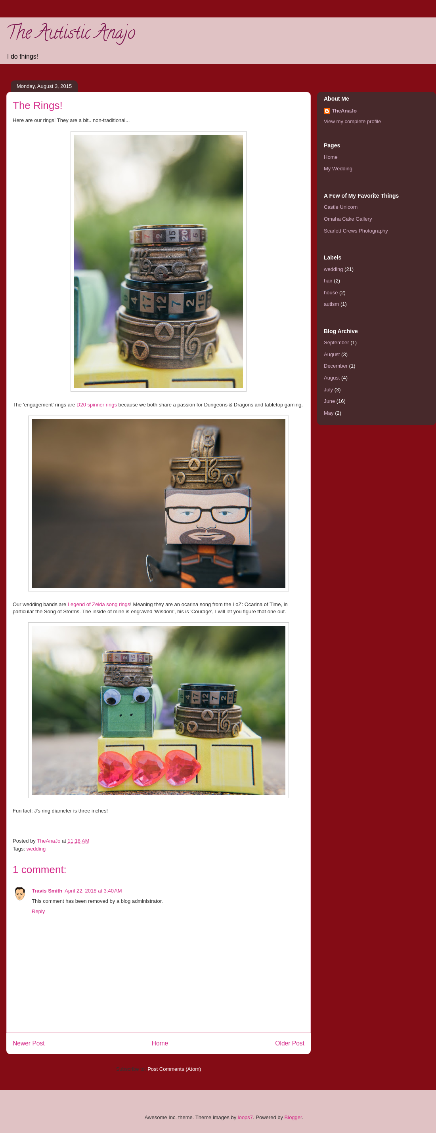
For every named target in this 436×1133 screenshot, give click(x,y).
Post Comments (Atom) (174, 1069)
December (336, 366)
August (332, 354)
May (329, 413)
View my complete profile (352, 121)
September (336, 342)
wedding (36, 849)
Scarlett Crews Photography (356, 231)
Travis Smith (47, 891)
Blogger (293, 1117)
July (328, 390)
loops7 (245, 1117)
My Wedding (338, 169)
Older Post (289, 1043)
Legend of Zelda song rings (99, 604)
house (331, 293)
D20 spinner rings (96, 405)
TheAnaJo (344, 111)
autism (331, 304)
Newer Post (29, 1043)
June (329, 401)
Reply (38, 911)
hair (328, 281)
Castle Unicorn (341, 207)
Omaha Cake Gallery (348, 219)
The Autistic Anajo (70, 35)
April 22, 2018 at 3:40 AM (93, 891)
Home (160, 1043)
